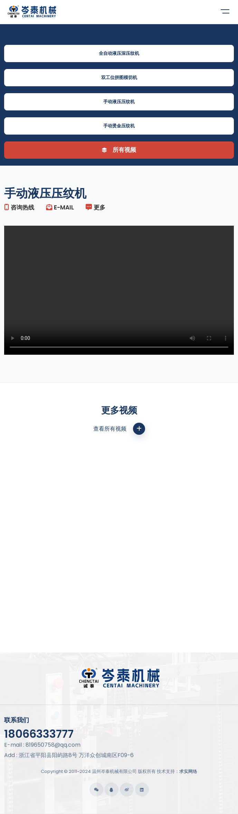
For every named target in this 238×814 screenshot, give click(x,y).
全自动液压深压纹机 (119, 53)
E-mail (60, 207)
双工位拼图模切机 (119, 77)
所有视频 (119, 150)
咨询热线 (19, 207)
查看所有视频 (119, 429)
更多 (95, 207)
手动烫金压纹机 (119, 125)
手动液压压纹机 (119, 101)
